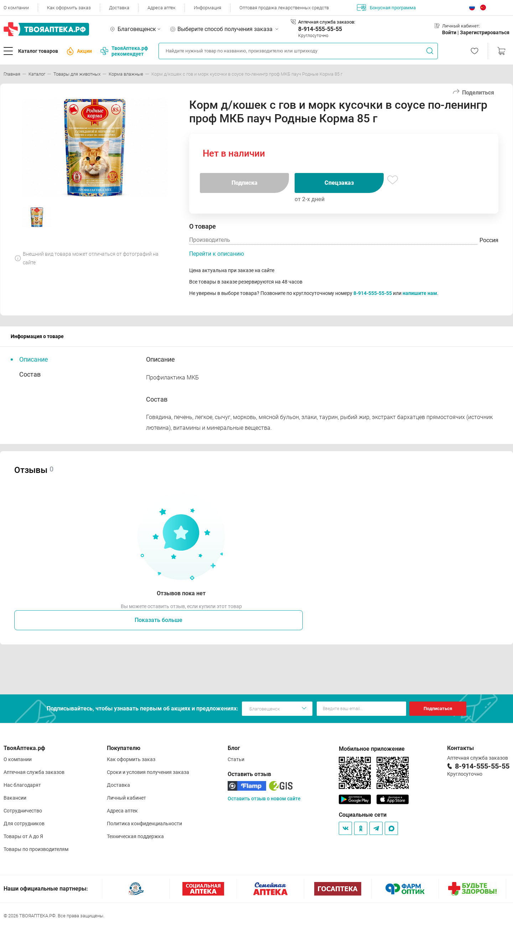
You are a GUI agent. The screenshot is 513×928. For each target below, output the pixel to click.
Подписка (245, 182)
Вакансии (15, 798)
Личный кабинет (126, 798)
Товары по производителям (36, 849)
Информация (207, 7)
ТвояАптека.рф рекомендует (124, 51)
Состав (30, 374)
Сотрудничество (23, 811)
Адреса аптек (161, 7)
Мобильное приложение (372, 748)
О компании (16, 7)
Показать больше (158, 620)
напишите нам (420, 293)
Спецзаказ (339, 182)
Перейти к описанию (216, 253)
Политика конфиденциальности (144, 823)
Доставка (119, 7)
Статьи (236, 759)
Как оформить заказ (69, 7)
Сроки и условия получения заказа (148, 772)
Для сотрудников (24, 823)
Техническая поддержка (135, 836)
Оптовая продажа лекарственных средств (284, 7)
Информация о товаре (37, 336)
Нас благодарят (22, 785)
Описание (33, 359)
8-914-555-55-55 (320, 29)
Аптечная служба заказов (34, 772)
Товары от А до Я (23, 836)
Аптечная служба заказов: (326, 22)
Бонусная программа (386, 7)
